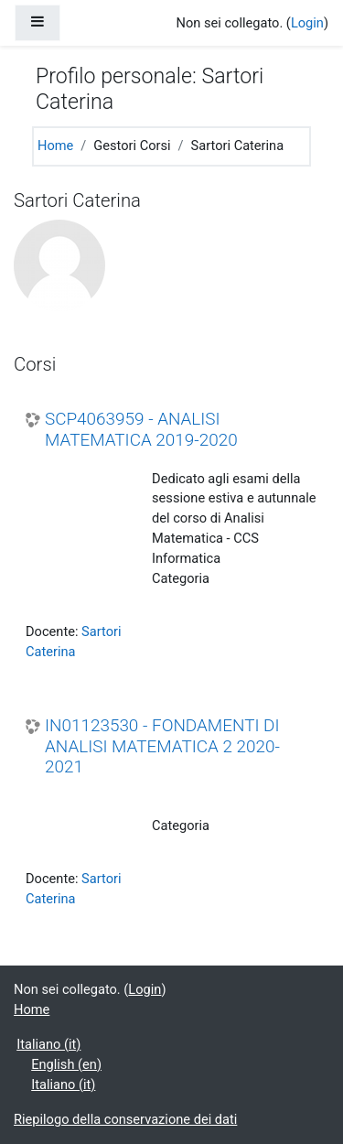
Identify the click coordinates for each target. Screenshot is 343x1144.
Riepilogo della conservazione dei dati (125, 1119)
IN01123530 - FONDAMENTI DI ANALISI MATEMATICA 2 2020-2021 (162, 746)
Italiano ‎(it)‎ (48, 1044)
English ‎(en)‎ (66, 1064)
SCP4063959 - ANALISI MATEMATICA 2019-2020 (141, 429)
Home (55, 145)
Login (307, 23)
